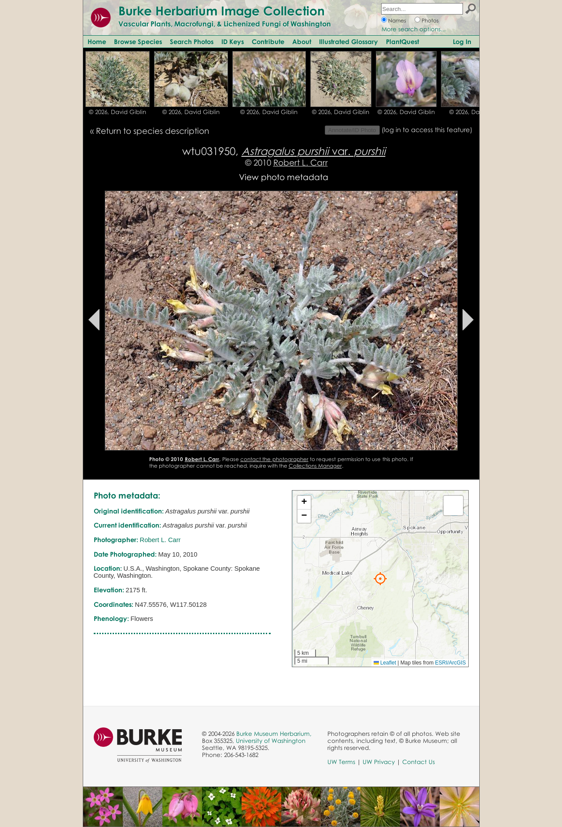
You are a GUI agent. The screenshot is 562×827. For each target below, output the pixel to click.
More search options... (414, 29)
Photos (430, 20)
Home (97, 41)
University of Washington (270, 740)
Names (397, 20)
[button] (380, 579)
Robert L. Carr (300, 162)
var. (314, 150)
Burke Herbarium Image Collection (221, 10)
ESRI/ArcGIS (450, 663)
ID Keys (232, 41)
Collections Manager (315, 465)
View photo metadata (283, 177)
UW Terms (341, 761)
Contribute (268, 41)
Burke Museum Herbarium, (274, 733)
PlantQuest (402, 41)
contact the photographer (274, 459)
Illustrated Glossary (348, 41)
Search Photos (191, 41)
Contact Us (418, 761)
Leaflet (385, 663)
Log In (462, 41)
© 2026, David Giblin (117, 111)
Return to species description (152, 131)
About (301, 41)
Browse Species (138, 41)
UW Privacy (379, 761)
